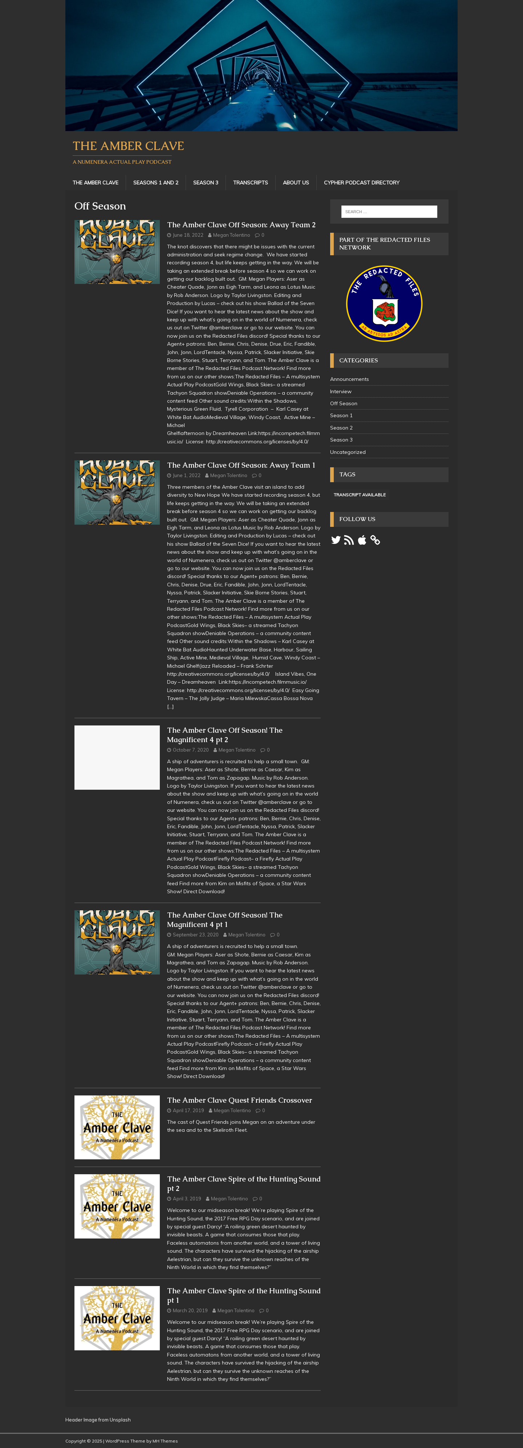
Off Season (343, 403)
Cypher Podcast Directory (362, 182)
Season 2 (341, 427)
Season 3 (205, 182)
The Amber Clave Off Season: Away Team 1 (241, 465)
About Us (296, 182)
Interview (341, 391)
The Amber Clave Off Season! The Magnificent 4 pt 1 (225, 919)
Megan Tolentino (231, 235)
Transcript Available (360, 494)
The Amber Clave (95, 182)
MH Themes (165, 1441)
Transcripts (250, 182)
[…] (170, 706)
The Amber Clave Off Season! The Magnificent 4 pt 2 (225, 734)
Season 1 (341, 415)
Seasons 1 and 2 (155, 182)
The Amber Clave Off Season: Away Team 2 (241, 224)
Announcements (349, 379)
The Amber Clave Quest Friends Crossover (239, 1100)
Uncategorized (348, 452)
